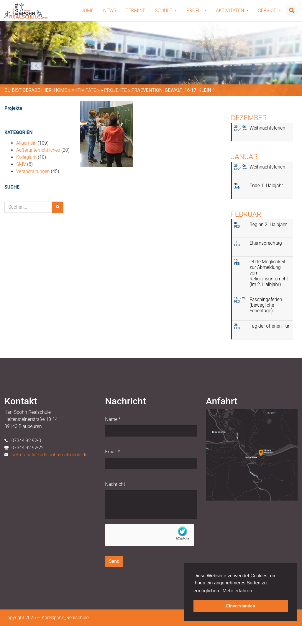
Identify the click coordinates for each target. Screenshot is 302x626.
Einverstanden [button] (240, 606)
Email (112, 452)
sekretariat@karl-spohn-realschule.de (50, 454)
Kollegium (26, 157)
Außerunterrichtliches (38, 150)
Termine (135, 10)
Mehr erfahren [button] (237, 590)
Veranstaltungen (33, 171)
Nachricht (115, 484)
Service (269, 10)
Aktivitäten (232, 10)
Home (87, 10)
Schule (166, 10)
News (109, 10)
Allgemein (26, 143)
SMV (21, 164)
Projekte (115, 90)
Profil (196, 10)
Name (113, 419)
